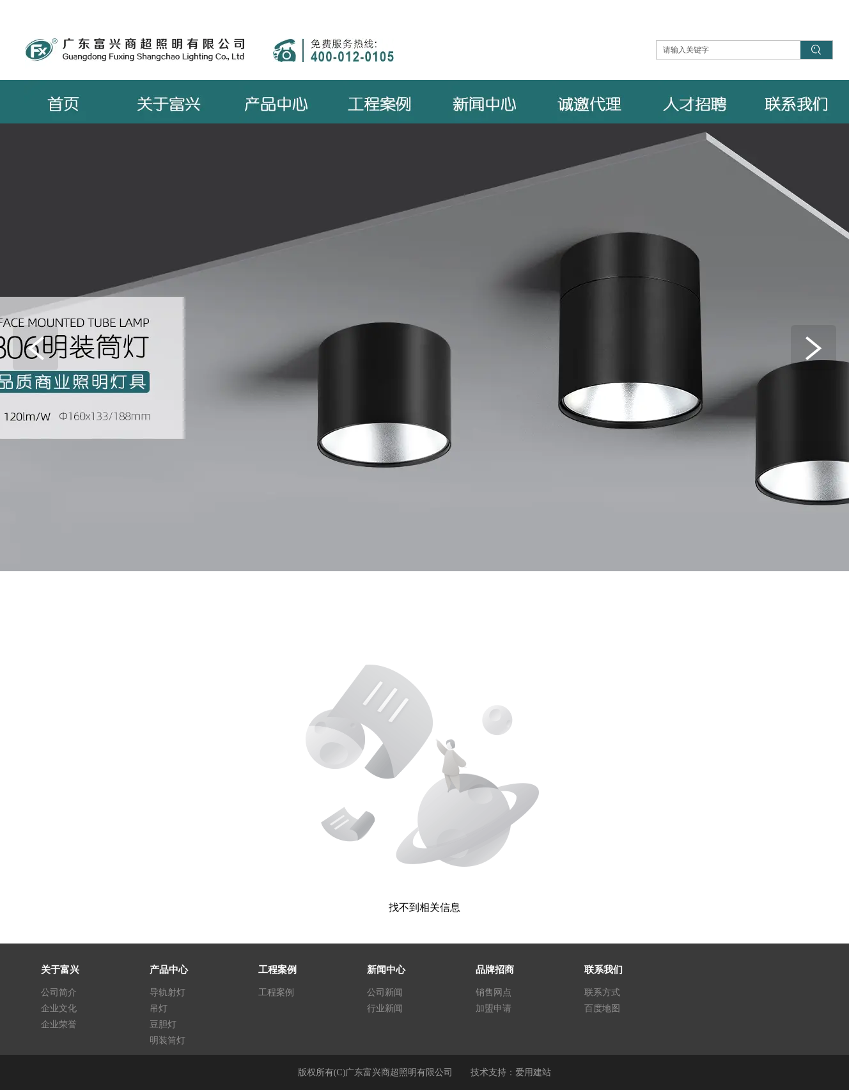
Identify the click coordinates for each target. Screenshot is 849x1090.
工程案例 (277, 970)
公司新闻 (385, 992)
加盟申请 (493, 1008)
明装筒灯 (167, 1040)
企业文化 (59, 1008)
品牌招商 (495, 970)
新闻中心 (386, 970)
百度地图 (602, 1008)
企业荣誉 (59, 1024)
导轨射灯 (167, 992)
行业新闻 (385, 1008)
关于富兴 (60, 970)
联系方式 (602, 992)
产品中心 (169, 970)
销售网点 (493, 992)
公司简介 (59, 992)
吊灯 (158, 1008)
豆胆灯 (163, 1024)
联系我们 (603, 970)
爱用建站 (533, 1072)
